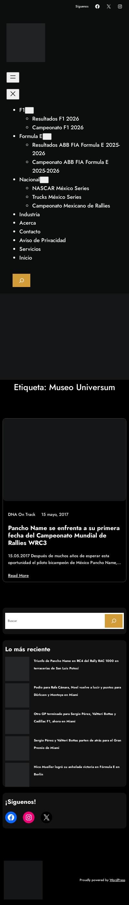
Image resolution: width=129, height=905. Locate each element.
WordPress (117, 880)
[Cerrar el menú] (12, 94)
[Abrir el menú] (12, 77)
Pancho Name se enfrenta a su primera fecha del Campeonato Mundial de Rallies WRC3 (64, 535)
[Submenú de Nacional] (44, 179)
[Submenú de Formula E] (47, 136)
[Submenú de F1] (29, 110)
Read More (18, 575)
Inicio (25, 257)
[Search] (114, 620)
